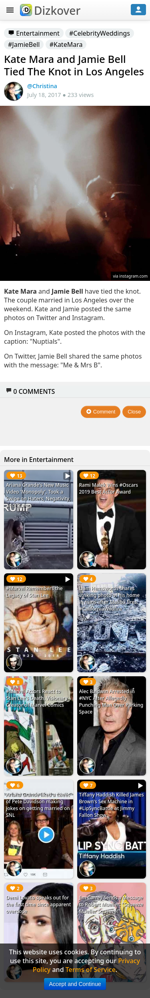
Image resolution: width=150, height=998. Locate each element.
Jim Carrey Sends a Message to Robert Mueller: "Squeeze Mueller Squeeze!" (111, 904)
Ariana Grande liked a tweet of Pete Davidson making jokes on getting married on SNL (38, 805)
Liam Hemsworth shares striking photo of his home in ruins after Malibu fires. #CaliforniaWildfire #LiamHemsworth (109, 602)
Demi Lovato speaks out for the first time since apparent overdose (38, 904)
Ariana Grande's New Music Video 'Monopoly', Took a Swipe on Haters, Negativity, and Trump (38, 495)
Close (134, 412)
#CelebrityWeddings (99, 33)
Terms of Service (91, 969)
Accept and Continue (75, 984)
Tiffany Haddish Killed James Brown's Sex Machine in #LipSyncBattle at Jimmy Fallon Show (111, 805)
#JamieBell (24, 44)
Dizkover (50, 10)
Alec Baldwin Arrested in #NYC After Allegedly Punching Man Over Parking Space (111, 701)
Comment (100, 412)
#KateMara (66, 44)
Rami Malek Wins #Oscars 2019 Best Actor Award (108, 488)
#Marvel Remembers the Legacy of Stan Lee (34, 592)
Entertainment (34, 33)
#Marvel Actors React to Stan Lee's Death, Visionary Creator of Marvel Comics (37, 698)
